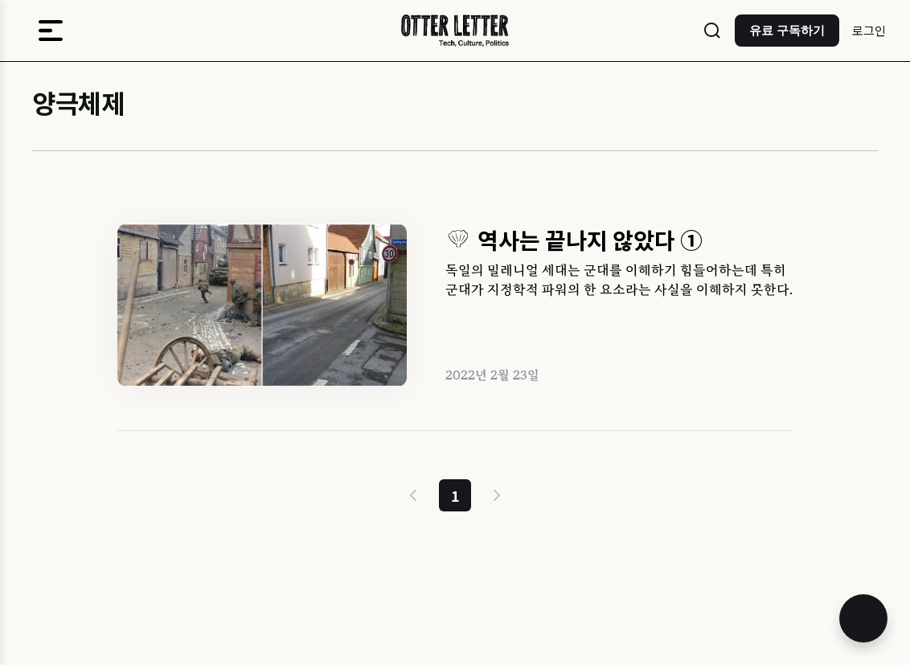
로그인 (869, 30)
